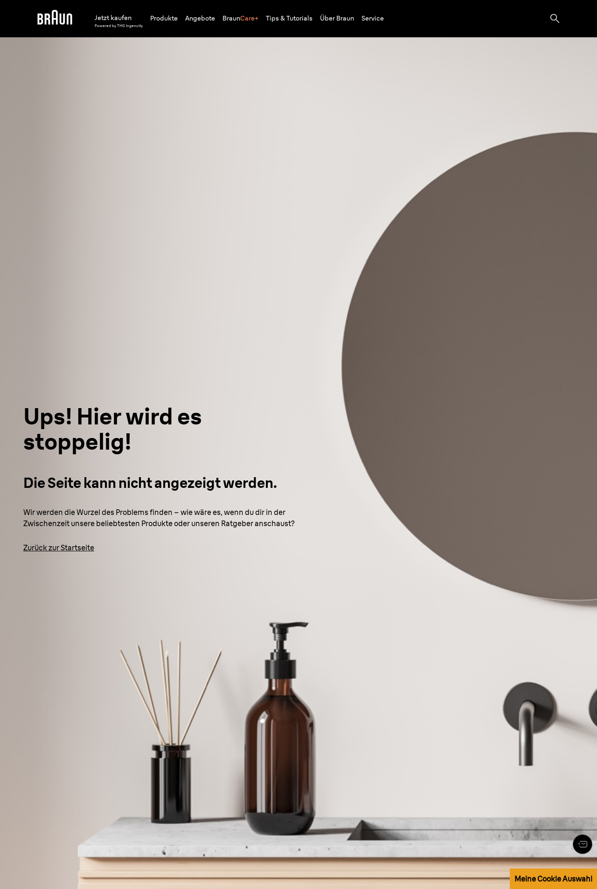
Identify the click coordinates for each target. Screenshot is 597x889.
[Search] (555, 18)
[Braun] (54, 19)
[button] (164, 18)
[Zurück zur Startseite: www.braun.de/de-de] (58, 547)
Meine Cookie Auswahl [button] (553, 878)
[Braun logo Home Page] (54, 19)
